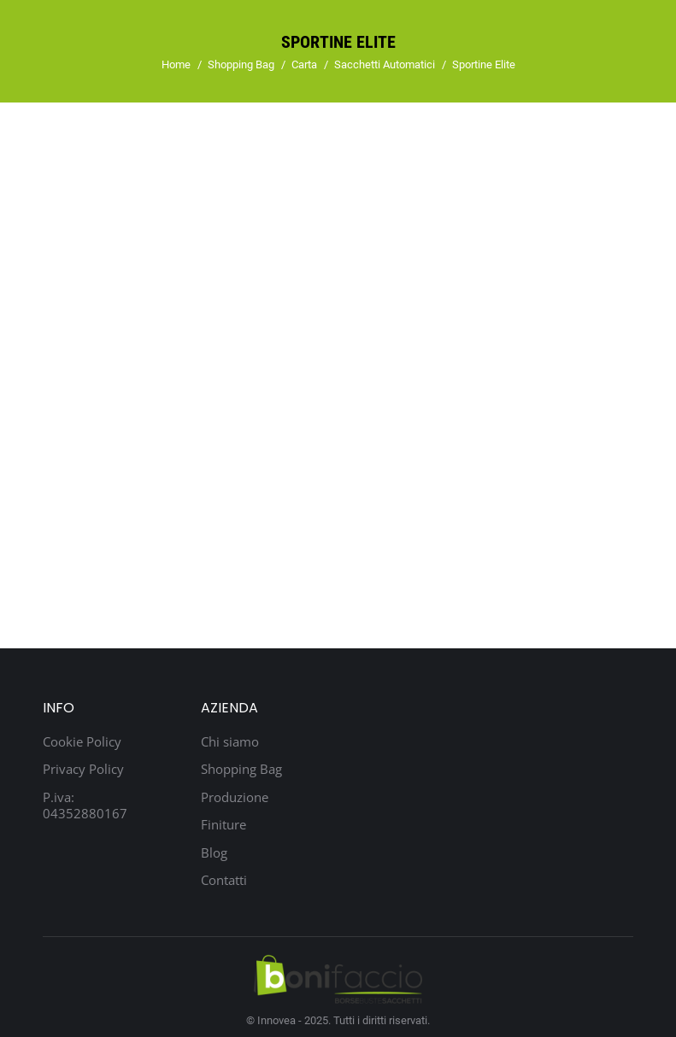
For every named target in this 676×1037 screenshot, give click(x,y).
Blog (214, 853)
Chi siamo (230, 742)
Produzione (234, 797)
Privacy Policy (83, 769)
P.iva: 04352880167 (85, 806)
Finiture (223, 825)
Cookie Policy (82, 742)
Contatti (224, 880)
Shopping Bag (241, 769)
